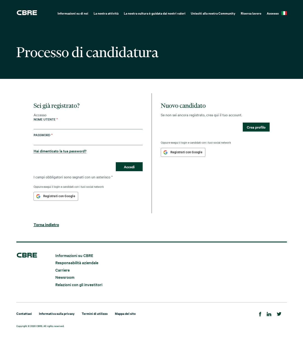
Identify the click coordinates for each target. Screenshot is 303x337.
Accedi (129, 166)
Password (43, 135)
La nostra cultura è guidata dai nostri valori (154, 13)
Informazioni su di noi (73, 13)
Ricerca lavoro (251, 13)
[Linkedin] (269, 313)
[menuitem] (73, 13)
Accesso (273, 13)
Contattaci (24, 313)
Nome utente (46, 119)
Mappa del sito (125, 313)
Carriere (62, 269)
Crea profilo (256, 127)
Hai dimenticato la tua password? (60, 150)
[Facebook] (260, 313)
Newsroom (64, 277)
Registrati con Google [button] (59, 196)
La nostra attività (106, 13)
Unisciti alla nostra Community (213, 13)
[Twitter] (279, 313)
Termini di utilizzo (95, 313)
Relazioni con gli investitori (78, 284)
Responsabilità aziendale (76, 262)
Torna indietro (46, 224)
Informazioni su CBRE (74, 255)
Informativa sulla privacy (57, 313)
